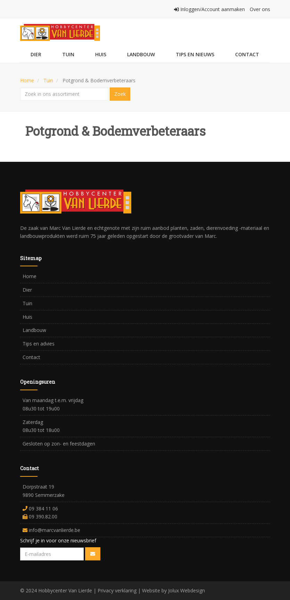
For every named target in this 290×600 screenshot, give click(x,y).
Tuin (68, 54)
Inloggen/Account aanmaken (210, 9)
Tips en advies (39, 343)
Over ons (260, 9)
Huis (100, 54)
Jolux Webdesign (186, 590)
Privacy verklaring (117, 590)
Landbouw (141, 54)
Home (27, 80)
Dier (36, 54)
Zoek (120, 94)
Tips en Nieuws (195, 54)
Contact (247, 54)
